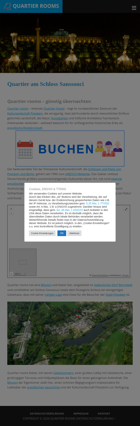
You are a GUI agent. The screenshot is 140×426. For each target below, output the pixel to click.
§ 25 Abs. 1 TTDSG (97, 203)
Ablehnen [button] (74, 233)
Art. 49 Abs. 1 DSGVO (70, 210)
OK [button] (62, 233)
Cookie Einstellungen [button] (42, 233)
